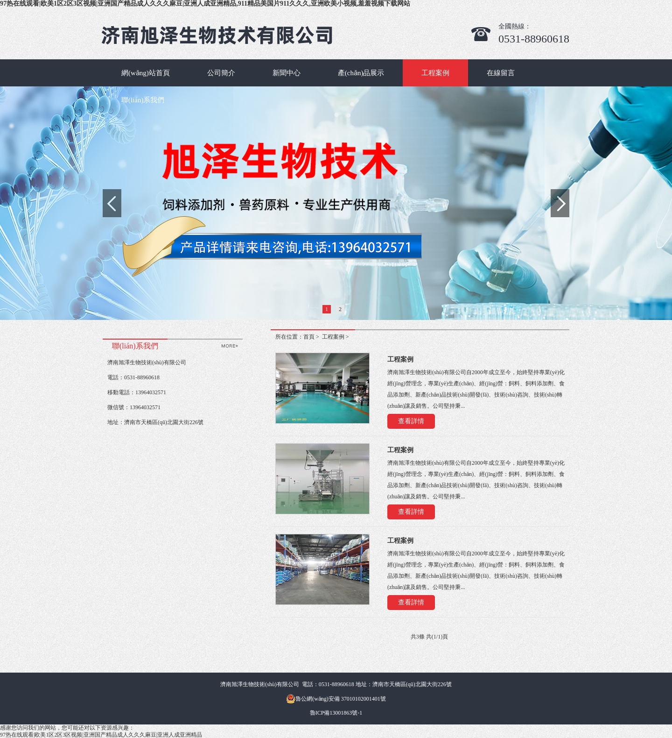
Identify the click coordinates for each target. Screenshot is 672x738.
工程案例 (435, 73)
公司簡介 (221, 73)
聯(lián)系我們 (142, 100)
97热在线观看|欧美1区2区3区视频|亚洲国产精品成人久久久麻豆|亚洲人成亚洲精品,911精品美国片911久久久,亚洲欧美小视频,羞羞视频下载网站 (205, 3)
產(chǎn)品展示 (361, 73)
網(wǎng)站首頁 (145, 73)
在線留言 (501, 73)
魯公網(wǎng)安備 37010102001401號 (336, 698)
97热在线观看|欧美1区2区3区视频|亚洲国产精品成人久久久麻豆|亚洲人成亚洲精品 (101, 734)
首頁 (309, 337)
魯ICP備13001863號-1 (336, 713)
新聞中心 (287, 73)
